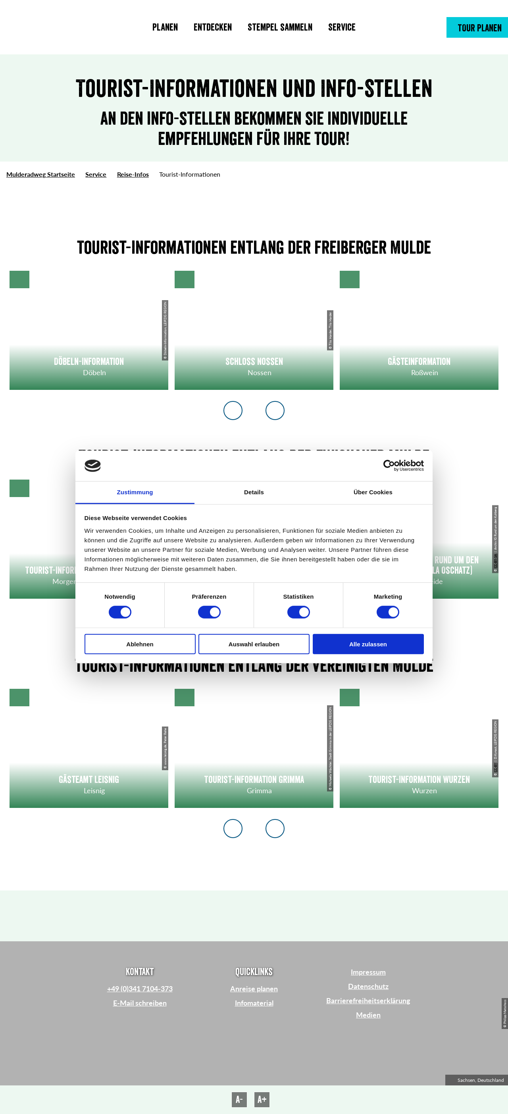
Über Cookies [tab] (373, 492)
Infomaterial (254, 1002)
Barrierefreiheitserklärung (368, 1000)
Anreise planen (254, 988)
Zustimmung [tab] (135, 492)
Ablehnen (139, 643)
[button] (477, 27)
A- (239, 1099)
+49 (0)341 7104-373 (140, 988)
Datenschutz (368, 986)
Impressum (368, 972)
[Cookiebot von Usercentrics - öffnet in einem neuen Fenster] (389, 466)
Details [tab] (254, 492)
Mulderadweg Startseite (40, 174)
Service (95, 174)
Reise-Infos (133, 174)
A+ (262, 1099)
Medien (368, 1014)
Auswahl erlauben (254, 643)
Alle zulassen (368, 643)
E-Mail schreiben (140, 1002)
